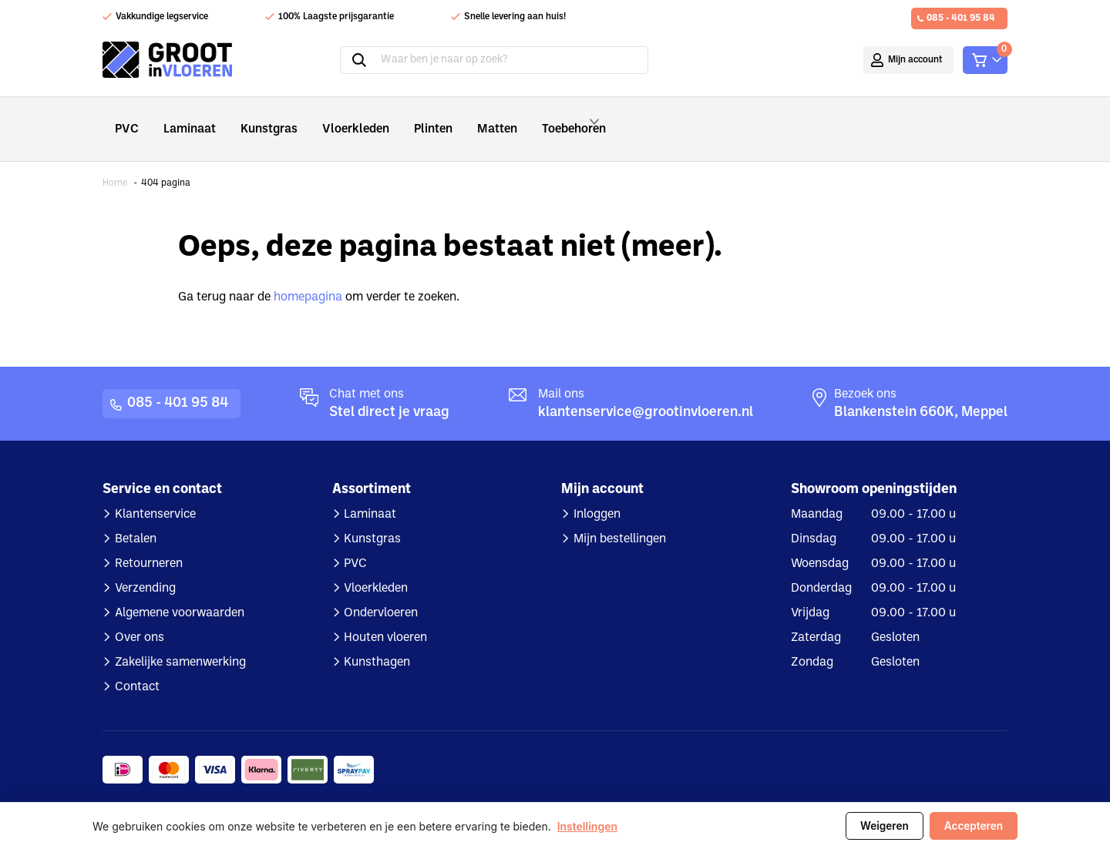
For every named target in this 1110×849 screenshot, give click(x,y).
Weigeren (884, 826)
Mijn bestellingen (620, 518)
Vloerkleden (336, 118)
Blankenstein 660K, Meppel (920, 391)
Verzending (145, 568)
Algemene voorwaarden (179, 592)
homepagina (308, 276)
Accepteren (973, 826)
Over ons (139, 617)
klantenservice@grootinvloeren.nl (645, 391)
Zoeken (359, 60)
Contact (137, 666)
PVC (125, 118)
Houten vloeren (385, 617)
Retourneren (149, 543)
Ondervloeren (381, 592)
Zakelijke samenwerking (180, 642)
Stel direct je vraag (389, 391)
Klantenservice (155, 494)
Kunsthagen (377, 642)
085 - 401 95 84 (961, 18)
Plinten (406, 118)
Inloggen (597, 494)
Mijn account (915, 60)
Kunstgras (257, 118)
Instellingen (587, 826)
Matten (465, 118)
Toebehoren (550, 118)
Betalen (135, 518)
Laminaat (183, 118)
